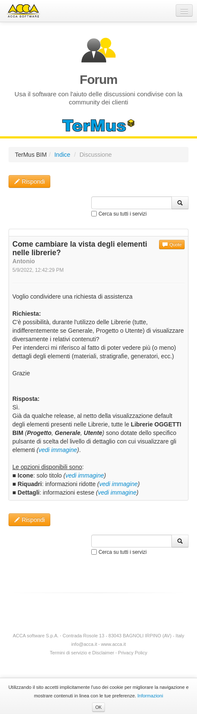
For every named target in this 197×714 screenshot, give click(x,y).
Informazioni (150, 695)
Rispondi (29, 181)
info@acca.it (84, 644)
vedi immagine (57, 449)
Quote (172, 245)
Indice (62, 154)
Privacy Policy (132, 652)
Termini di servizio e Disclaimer (82, 652)
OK (98, 707)
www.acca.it (113, 644)
